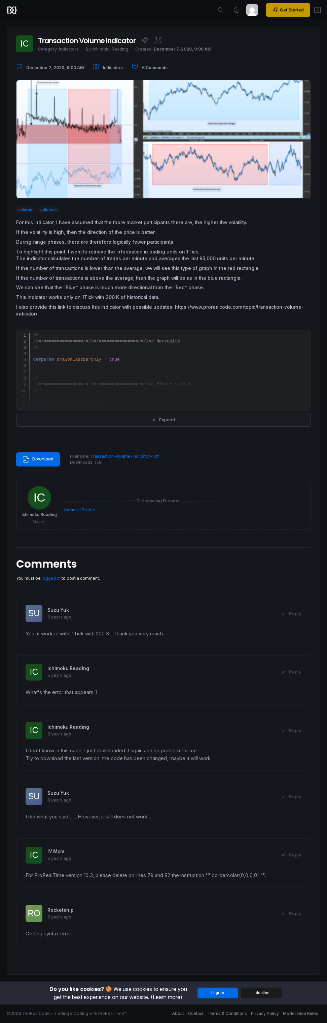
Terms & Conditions (227, 1013)
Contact (196, 1013)
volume (25, 210)
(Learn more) (166, 997)
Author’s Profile (79, 509)
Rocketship (60, 910)
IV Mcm (55, 851)
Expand (163, 419)
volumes (48, 210)
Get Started (288, 10)
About (178, 1013)
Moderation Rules (300, 1013)
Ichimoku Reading (68, 668)
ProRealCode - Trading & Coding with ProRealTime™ (74, 1013)
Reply (295, 613)
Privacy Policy (265, 1013)
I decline (261, 992)
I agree (217, 992)
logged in (51, 578)
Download (38, 459)
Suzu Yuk (58, 610)
